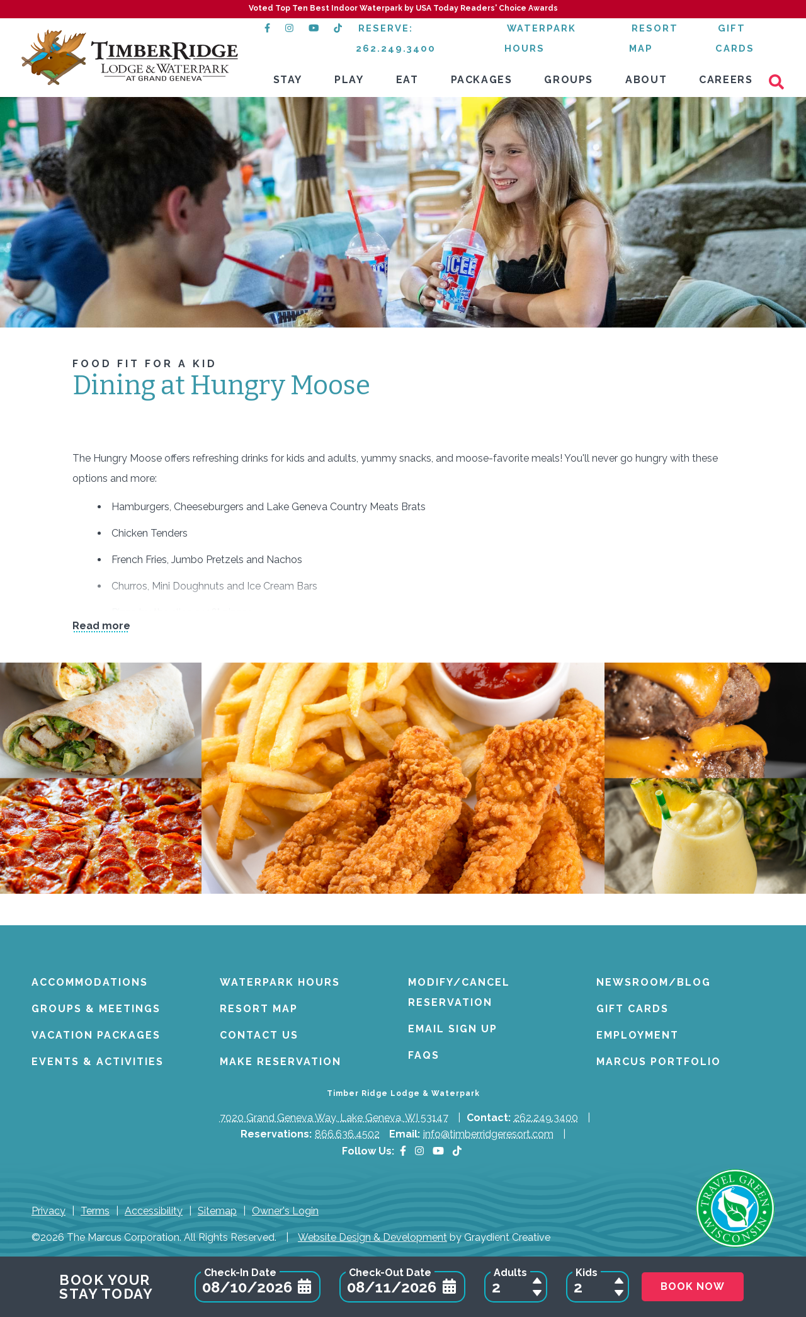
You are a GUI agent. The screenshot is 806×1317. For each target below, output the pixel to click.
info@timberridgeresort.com (488, 1134)
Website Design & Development (372, 1237)
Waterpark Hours (280, 982)
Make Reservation (280, 1062)
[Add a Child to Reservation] (619, 1280)
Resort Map (259, 1009)
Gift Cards (632, 1009)
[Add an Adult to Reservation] (537, 1280)
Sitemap (217, 1211)
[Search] (781, 80)
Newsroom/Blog (653, 982)
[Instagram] (419, 1151)
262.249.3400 (546, 1118)
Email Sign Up (452, 1029)
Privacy (48, 1211)
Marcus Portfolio (658, 1062)
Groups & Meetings (96, 1009)
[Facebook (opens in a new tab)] (267, 28)
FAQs (424, 1055)
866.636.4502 (347, 1134)
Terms (95, 1211)
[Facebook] (403, 1151)
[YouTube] (438, 1151)
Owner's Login (285, 1211)
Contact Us (259, 1035)
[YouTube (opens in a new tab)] (313, 28)
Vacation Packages (96, 1035)
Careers (725, 80)
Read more (101, 626)
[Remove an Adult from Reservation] (537, 1293)
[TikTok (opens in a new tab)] (338, 28)
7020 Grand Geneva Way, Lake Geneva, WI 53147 (334, 1118)
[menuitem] (288, 80)
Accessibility (154, 1211)
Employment (637, 1035)
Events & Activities (97, 1062)
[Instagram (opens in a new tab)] (289, 28)
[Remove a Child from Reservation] (619, 1293)
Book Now (693, 1286)
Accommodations (89, 982)
